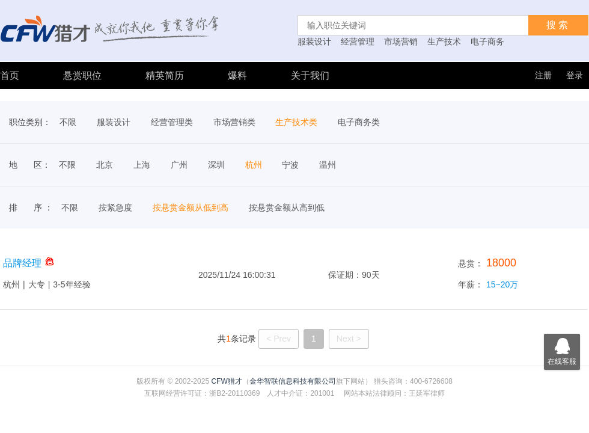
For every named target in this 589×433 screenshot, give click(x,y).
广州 (179, 165)
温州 (327, 165)
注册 (543, 75)
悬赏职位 (82, 75)
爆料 (237, 75)
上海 (141, 165)
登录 (574, 75)
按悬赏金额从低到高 (190, 207)
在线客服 (562, 350)
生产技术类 (296, 122)
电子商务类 (359, 122)
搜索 (558, 25)
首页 (9, 75)
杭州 (253, 165)
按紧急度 (115, 207)
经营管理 (357, 41)
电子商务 (487, 41)
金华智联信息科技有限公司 (292, 381)
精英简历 (164, 75)
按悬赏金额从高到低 (287, 207)
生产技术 (444, 41)
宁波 (290, 165)
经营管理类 (172, 122)
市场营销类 (234, 122)
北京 (104, 165)
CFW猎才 (226, 381)
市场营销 (401, 41)
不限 (68, 122)
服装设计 (314, 41)
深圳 (216, 165)
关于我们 (310, 75)
